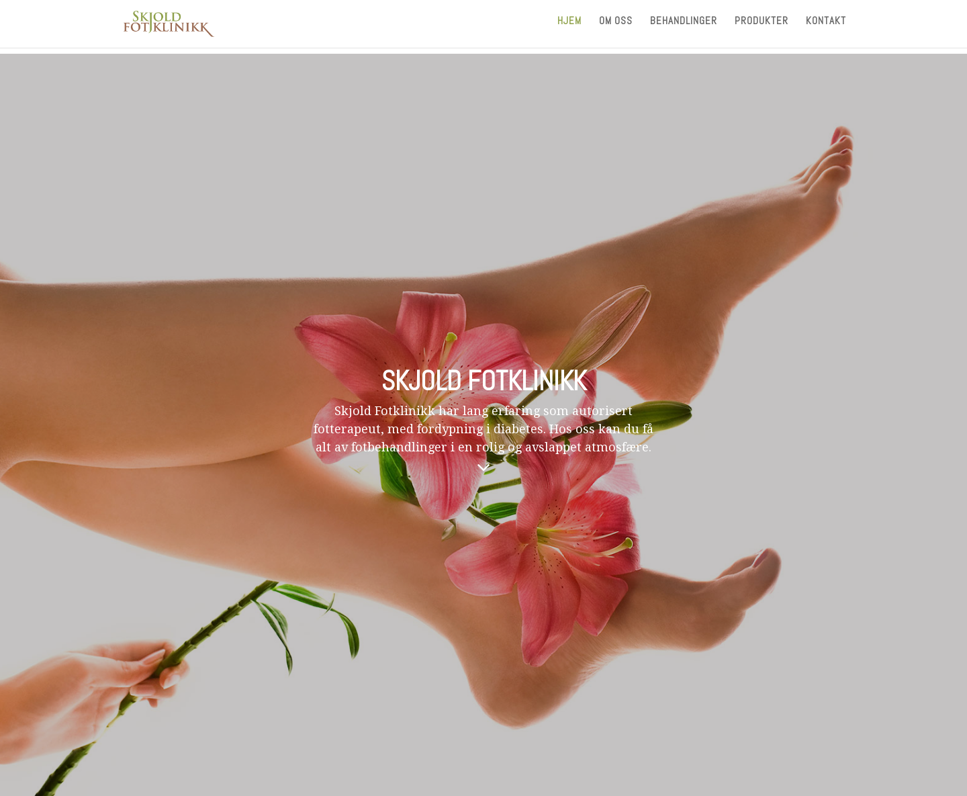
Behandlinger (683, 27)
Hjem (569, 27)
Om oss (616, 27)
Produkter (761, 27)
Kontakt (826, 27)
